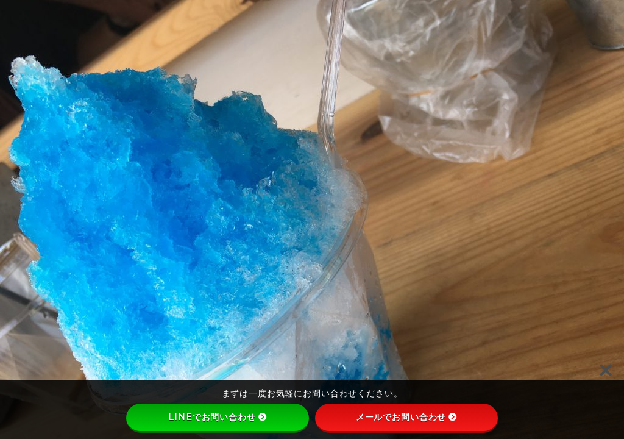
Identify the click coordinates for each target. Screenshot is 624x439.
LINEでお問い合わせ (217, 417)
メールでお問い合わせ (407, 417)
